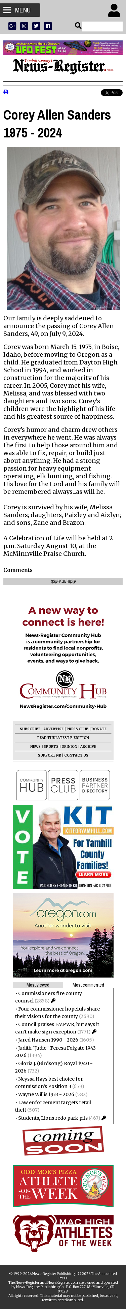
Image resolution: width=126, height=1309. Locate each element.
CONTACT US (76, 755)
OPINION (69, 746)
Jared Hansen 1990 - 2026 (48, 1040)
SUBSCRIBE (30, 729)
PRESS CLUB (77, 729)
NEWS (35, 746)
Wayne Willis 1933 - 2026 (46, 1094)
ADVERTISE (53, 729)
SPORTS (51, 746)
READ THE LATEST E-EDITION (63, 738)
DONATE (99, 729)
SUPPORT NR (49, 755)
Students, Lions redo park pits (53, 1118)
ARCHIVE (88, 746)
